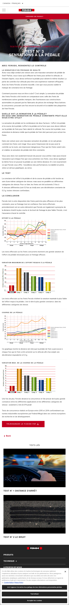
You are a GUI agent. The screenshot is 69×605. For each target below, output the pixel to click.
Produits (8, 555)
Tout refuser (34, 594)
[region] (34, 586)
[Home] (27, 10)
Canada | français (12, 3)
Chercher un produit (34, 16)
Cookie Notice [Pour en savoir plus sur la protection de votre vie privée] (9, 583)
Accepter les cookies (34, 601)
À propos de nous (12, 567)
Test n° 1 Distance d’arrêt (20, 491)
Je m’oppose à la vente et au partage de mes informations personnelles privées (34, 587)
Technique (10, 561)
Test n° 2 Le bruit (14, 537)
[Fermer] (65, 571)
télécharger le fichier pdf (21, 424)
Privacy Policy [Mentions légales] (18, 583)
